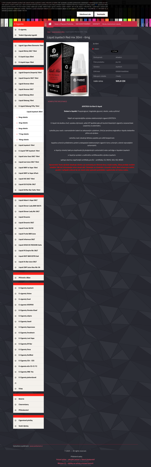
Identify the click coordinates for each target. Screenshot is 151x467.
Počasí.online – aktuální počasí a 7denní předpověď (75, 459)
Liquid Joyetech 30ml (58, 32)
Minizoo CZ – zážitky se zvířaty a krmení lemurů (75, 463)
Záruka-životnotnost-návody (111, 24)
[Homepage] (50, 24)
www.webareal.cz (36, 446)
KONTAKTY (96, 24)
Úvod (48, 32)
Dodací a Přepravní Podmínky (64, 24)
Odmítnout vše (85, 14)
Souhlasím (101, 14)
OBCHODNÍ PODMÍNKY (83, 24)
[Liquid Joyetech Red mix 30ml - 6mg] (67, 43)
